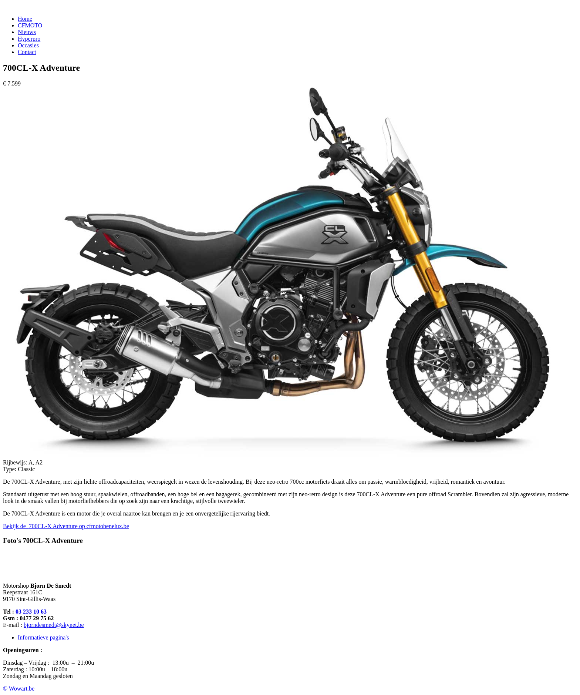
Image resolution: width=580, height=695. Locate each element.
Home (25, 19)
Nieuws (27, 32)
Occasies (28, 45)
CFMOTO (30, 25)
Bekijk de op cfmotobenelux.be (66, 526)
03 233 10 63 (31, 611)
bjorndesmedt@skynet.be (54, 625)
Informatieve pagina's (43, 637)
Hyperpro (29, 39)
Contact (27, 52)
